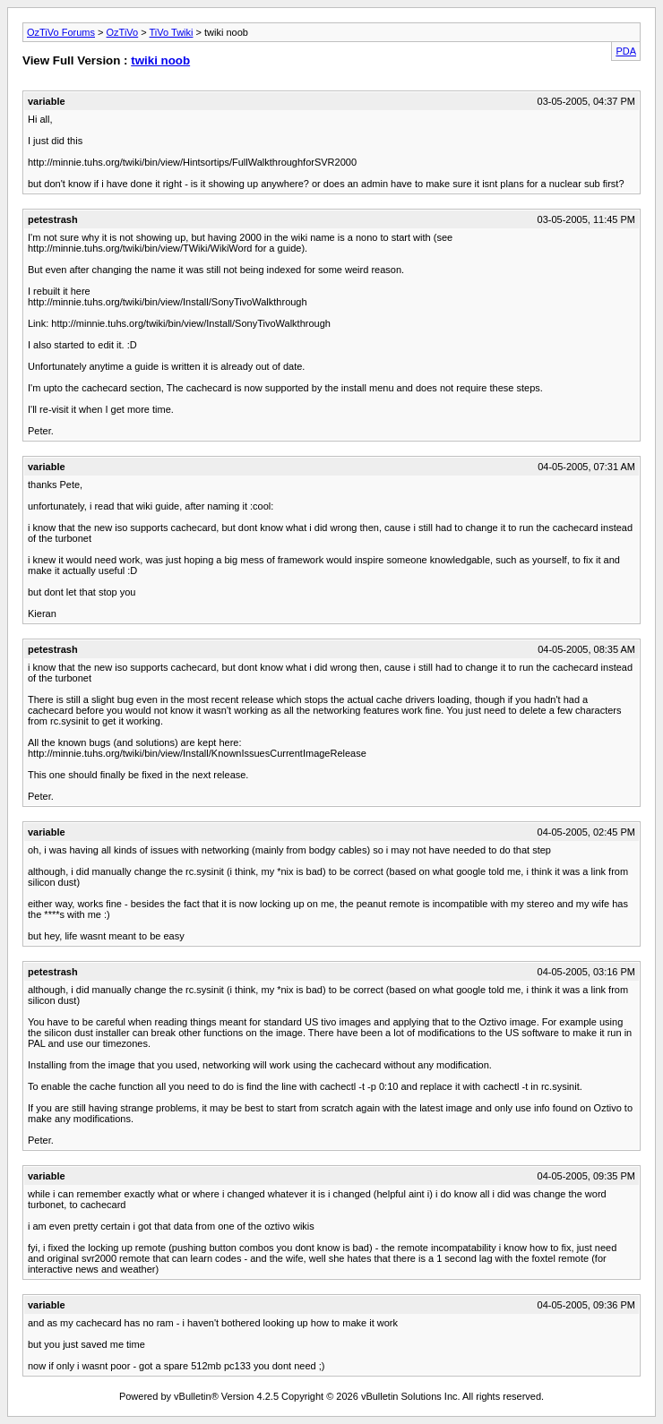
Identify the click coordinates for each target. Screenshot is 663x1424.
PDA (626, 51)
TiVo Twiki (172, 32)
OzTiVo (123, 32)
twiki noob (160, 60)
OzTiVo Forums (61, 32)
